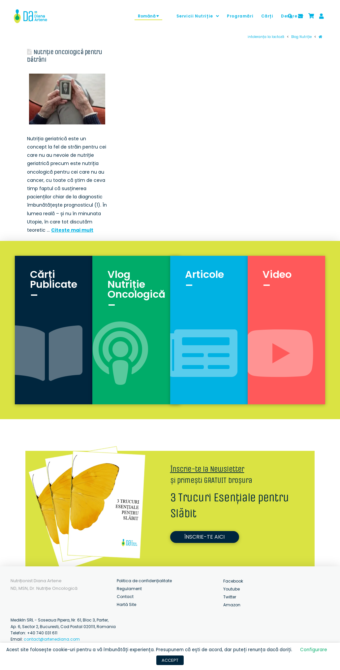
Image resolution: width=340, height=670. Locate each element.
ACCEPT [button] (170, 660)
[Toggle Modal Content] (290, 16)
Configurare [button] (313, 650)
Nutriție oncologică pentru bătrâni (64, 56)
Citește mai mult (72, 230)
